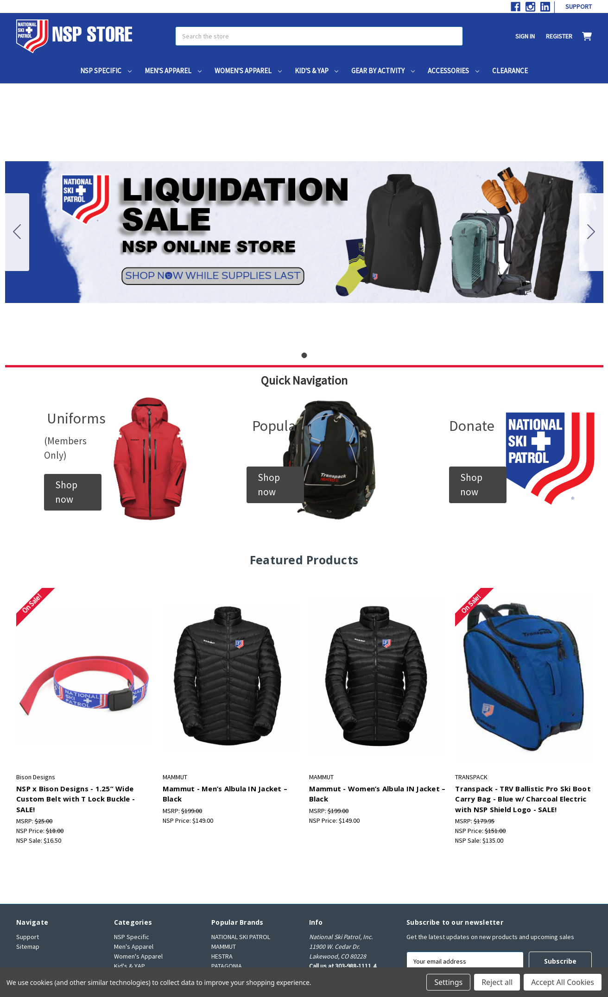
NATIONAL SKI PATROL (240, 937)
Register (559, 36)
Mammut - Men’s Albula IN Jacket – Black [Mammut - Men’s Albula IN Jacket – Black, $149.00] (225, 794)
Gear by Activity (383, 70)
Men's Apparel (173, 70)
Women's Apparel (248, 70)
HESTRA (222, 956)
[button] (72, 492)
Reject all (497, 982)
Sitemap (27, 946)
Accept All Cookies (562, 982)
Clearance (510, 70)
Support (578, 6)
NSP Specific (106, 70)
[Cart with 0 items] (582, 36)
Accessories (453, 70)
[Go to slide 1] (17, 232)
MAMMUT (223, 946)
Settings (448, 982)
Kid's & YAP (317, 70)
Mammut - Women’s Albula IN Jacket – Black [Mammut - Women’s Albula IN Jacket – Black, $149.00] (377, 794)
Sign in (525, 36)
